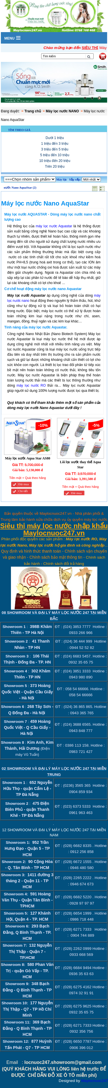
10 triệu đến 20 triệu (54, 161)
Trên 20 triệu (55, 167)
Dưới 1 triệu (55, 138)
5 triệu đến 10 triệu (54, 155)
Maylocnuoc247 (94, 1081)
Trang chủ (32, 111)
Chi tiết (23, 491)
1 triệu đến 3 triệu (54, 144)
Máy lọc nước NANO (62, 111)
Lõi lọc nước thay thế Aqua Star (80, 464)
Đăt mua (23, 484)
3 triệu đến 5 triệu (54, 149)
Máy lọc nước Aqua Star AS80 (27, 458)
